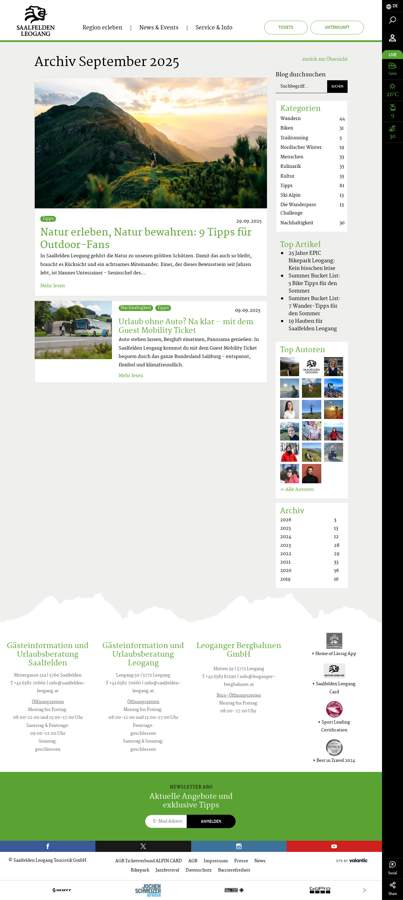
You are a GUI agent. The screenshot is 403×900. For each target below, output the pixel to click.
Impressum (216, 861)
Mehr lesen (52, 286)
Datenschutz (199, 870)
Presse (241, 861)
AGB (192, 861)
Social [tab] (392, 868)
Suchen (337, 86)
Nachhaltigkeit (136, 308)
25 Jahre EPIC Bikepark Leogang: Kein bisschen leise (312, 261)
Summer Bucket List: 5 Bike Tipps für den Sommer (314, 283)
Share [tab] (392, 889)
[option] (191, 890)
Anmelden (211, 821)
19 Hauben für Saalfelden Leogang (313, 325)
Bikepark (140, 870)
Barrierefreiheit (234, 870)
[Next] (364, 890)
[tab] (392, 6)
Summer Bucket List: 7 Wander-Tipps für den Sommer (314, 306)
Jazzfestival (167, 870)
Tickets (285, 27)
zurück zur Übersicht (325, 59)
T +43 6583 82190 (219, 676)
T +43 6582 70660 (28, 683)
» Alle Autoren (297, 489)
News (260, 861)
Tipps (48, 219)
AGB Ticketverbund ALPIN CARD (148, 861)
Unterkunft (337, 27)
